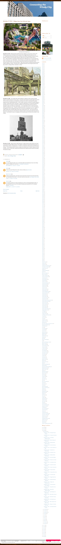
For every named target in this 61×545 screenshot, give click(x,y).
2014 (9, 155)
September (45, 512)
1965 (43, 197)
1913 (43, 133)
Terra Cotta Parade (44, 408)
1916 (43, 137)
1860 (43, 72)
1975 (43, 210)
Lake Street (43, 354)
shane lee (7, 181)
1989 (43, 226)
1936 (43, 162)
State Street (43, 401)
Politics (43, 382)
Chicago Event (44, 285)
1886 (43, 99)
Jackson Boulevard (44, 345)
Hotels (43, 338)
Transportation (44, 412)
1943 (43, 170)
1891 (43, 106)
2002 (43, 239)
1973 (43, 207)
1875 (43, 85)
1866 (43, 79)
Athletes (43, 269)
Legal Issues (44, 356)
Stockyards (43, 403)
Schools (43, 396)
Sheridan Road (44, 398)
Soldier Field (44, 399)
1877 (43, 88)
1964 (43, 196)
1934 (43, 159)
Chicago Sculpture (44, 303)
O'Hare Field (44, 376)
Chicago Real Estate (45, 297)
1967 (43, 200)
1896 (43, 112)
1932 (43, 157)
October (45, 510)
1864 (43, 77)
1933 (43, 158)
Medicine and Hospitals (45, 364)
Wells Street (44, 420)
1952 (43, 181)
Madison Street (44, 359)
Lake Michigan (44, 350)
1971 (43, 205)
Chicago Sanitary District (45, 301)
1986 (43, 223)
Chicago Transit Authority (45, 308)
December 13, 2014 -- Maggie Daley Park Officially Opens (16, 21)
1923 (43, 146)
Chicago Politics (44, 296)
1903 (43, 121)
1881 (43, 93)
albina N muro (8, 174)
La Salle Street (44, 348)
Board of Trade (44, 274)
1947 (43, 175)
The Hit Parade (44, 409)
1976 (43, 211)
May (44, 517)
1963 (43, 195)
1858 (43, 69)
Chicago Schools (44, 302)
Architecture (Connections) (46, 265)
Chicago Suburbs (44, 307)
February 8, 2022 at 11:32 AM (13, 186)
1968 (43, 201)
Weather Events (44, 419)
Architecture (44, 264)
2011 (43, 250)
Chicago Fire (44, 287)
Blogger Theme (44, 542)
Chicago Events (44, 286)
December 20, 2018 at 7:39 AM (13, 165)
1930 (43, 154)
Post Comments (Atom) (12, 193)
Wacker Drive (44, 417)
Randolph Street (44, 391)
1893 (43, 109)
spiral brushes (29, 169)
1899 (43, 116)
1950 (43, 179)
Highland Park (44, 333)
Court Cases (44, 317)
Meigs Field (44, 365)
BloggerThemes (50, 542)
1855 (43, 67)
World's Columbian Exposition (46, 423)
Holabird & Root (44, 335)
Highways (43, 334)
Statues (43, 402)
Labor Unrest (44, 349)
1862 (43, 74)
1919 (43, 141)
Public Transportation (45, 387)
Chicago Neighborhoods (45, 291)
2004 (43, 242)
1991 (43, 228)
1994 (43, 232)
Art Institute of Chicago (45, 266)
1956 (43, 186)
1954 (43, 184)
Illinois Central (44, 344)
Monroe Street (44, 372)
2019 (43, 260)
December (45, 431)
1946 (43, 174)
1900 (43, 117)
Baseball (43, 271)
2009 (43, 248)
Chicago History (44, 290)
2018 (43, 259)
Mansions (43, 360)
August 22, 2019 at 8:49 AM (12, 171)
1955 (43, 185)
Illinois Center (44, 343)
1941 (43, 168)
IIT (42, 340)
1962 (43, 194)
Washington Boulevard (45, 418)
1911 (43, 131)
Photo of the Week (44, 381)
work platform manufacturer (24, 164)
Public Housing (44, 386)
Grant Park (43, 329)
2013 (43, 253)
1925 (43, 148)
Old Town (43, 377)
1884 (43, 96)
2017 (43, 258)
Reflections (43, 392)
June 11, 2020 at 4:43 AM (11, 178)
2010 (43, 249)
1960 (43, 191)
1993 (43, 231)
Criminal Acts (44, 319)
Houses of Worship (44, 339)
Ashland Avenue (44, 268)
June (44, 516)
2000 (43, 237)
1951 (43, 180)
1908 (43, 127)
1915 (43, 136)
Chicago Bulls (44, 280)
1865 (43, 78)
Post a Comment (6, 189)
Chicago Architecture (45, 276)
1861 (43, 73)
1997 (43, 233)
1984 (43, 221)
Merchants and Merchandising (46, 366)
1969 (43, 202)
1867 (43, 80)
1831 (43, 63)
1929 (43, 153)
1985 (43, 222)
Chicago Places (44, 295)
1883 (43, 95)
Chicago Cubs (44, 281)
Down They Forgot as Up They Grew (47, 323)
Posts (44, 35)
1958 (43, 189)
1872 (43, 83)
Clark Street (44, 312)
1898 (43, 115)
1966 (43, 199)
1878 (43, 89)
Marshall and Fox (44, 361)
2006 (43, 244)
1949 (43, 178)
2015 (43, 255)
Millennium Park (44, 371)
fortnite (7, 161)
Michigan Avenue (44, 367)
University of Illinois (45, 414)
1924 (43, 147)
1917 (43, 138)
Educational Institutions (45, 324)
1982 (43, 218)
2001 (43, 238)
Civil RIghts (44, 311)
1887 (43, 100)
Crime (43, 318)
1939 (43, 165)
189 (42, 104)
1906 (43, 125)
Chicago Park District (45, 292)
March (45, 520)
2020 (44, 427)
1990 (43, 227)
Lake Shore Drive (44, 351)
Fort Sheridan (44, 328)
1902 (43, 120)
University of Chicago (45, 413)
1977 (43, 212)
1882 (43, 94)
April (45, 519)
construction (11, 185)
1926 (43, 149)
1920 (43, 142)
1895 (43, 111)
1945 (43, 173)
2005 (43, 243)
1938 (43, 164)
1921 (43, 143)
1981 (43, 217)
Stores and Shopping (45, 404)
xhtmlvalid (58, 542)
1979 (43, 215)
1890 (43, 105)
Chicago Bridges (44, 279)
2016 (44, 526)
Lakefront (43, 355)
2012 (44, 532)
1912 (43, 132)
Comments (45, 37)
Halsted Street (44, 332)
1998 (43, 234)
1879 (43, 90)
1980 (43, 216)
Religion (43, 393)
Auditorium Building (45, 270)
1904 (43, 122)
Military (43, 370)
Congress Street (44, 313)
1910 (43, 130)
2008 (43, 247)
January (45, 523)
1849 (43, 64)
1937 (43, 163)
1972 (43, 206)
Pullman (43, 388)
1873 (43, 84)
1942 (43, 169)
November (45, 509)
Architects (43, 263)
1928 (43, 152)
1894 (43, 110)
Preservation (44, 383)
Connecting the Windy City (11, 542)
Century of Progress (45, 275)
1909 (43, 128)
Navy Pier (43, 375)
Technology (43, 407)
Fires (43, 327)
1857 (43, 68)
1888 (43, 101)
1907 (43, 126)
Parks (43, 380)
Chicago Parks (13, 155)
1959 (43, 190)
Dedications (44, 322)
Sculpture (43, 397)
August (45, 513)
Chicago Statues (44, 306)
